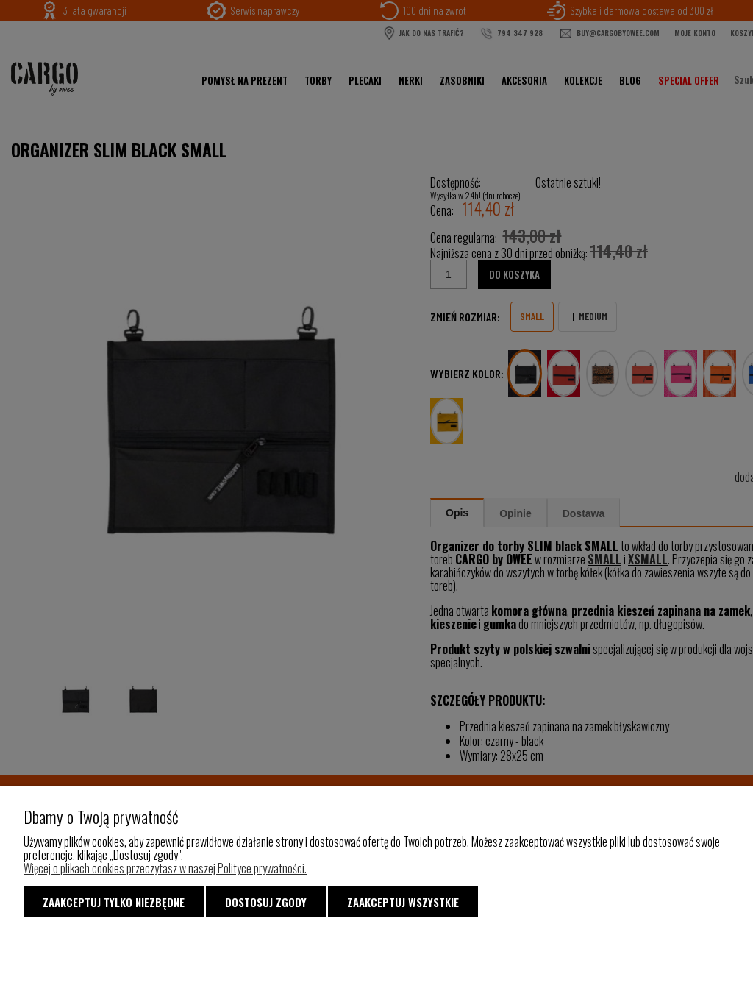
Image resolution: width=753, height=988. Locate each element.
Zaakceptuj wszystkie (403, 902)
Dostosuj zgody (266, 902)
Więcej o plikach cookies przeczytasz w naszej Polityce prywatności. (165, 868)
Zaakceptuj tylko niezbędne (114, 902)
